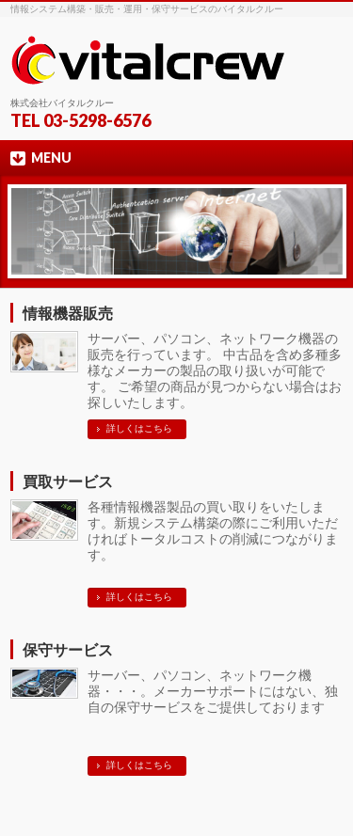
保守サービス (68, 650)
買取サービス (68, 482)
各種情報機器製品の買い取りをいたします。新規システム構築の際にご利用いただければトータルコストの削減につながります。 (213, 530)
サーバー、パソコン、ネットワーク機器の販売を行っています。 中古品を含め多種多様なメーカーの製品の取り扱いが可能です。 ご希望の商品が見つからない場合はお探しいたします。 (215, 370)
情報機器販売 (68, 314)
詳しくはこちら (139, 428)
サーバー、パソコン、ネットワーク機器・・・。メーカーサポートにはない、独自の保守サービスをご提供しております (213, 691)
